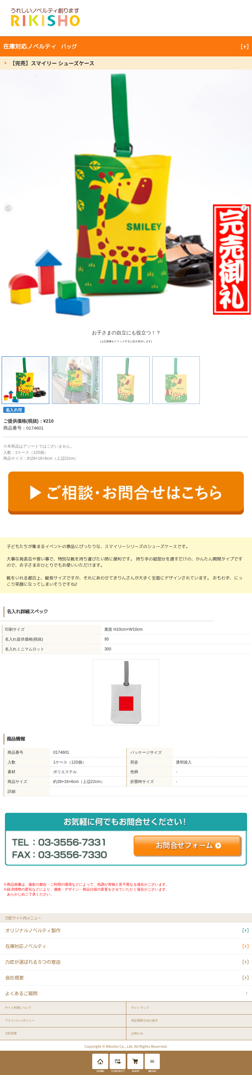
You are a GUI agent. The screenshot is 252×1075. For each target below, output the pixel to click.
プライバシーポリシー (19, 1020)
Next (244, 208)
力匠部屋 (11, 1033)
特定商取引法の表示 (144, 1020)
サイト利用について (18, 1007)
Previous (8, 208)
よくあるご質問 (21, 993)
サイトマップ (140, 1007)
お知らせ (137, 1033)
